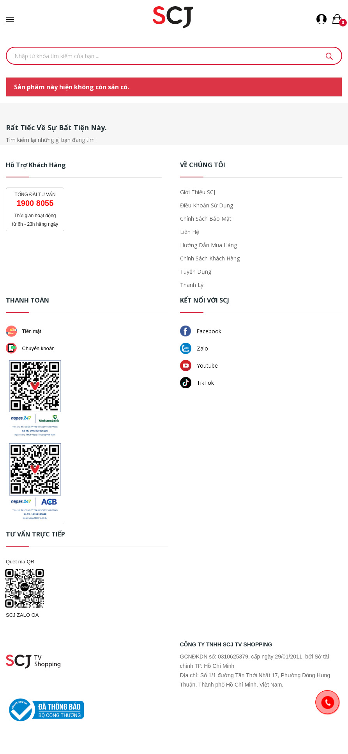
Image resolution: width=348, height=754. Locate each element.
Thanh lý (191, 285)
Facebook (200, 331)
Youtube (199, 365)
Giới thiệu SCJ (197, 192)
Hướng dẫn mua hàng (208, 245)
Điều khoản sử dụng (206, 205)
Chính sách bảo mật (205, 218)
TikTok (197, 382)
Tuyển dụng (195, 271)
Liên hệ (189, 231)
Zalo (194, 348)
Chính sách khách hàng (210, 258)
